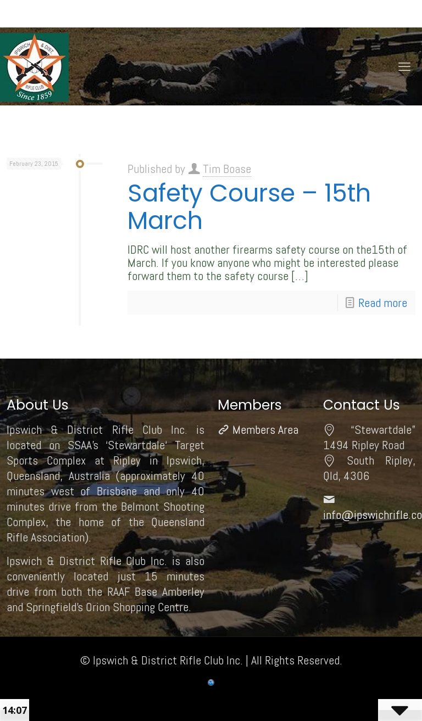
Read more (382, 302)
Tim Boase (227, 168)
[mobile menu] (404, 66)
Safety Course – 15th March (249, 206)
